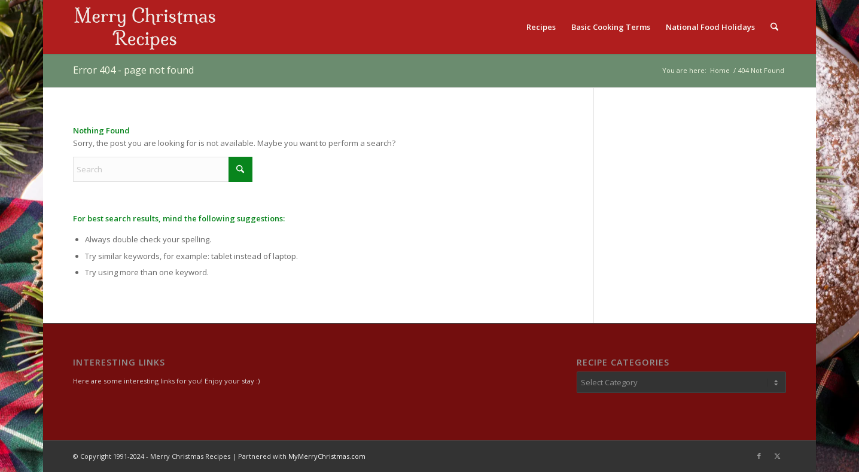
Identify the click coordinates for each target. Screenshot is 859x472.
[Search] (774, 27)
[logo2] (145, 27)
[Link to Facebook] (759, 456)
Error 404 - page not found (133, 70)
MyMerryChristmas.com (326, 456)
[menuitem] (541, 27)
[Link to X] (777, 456)
